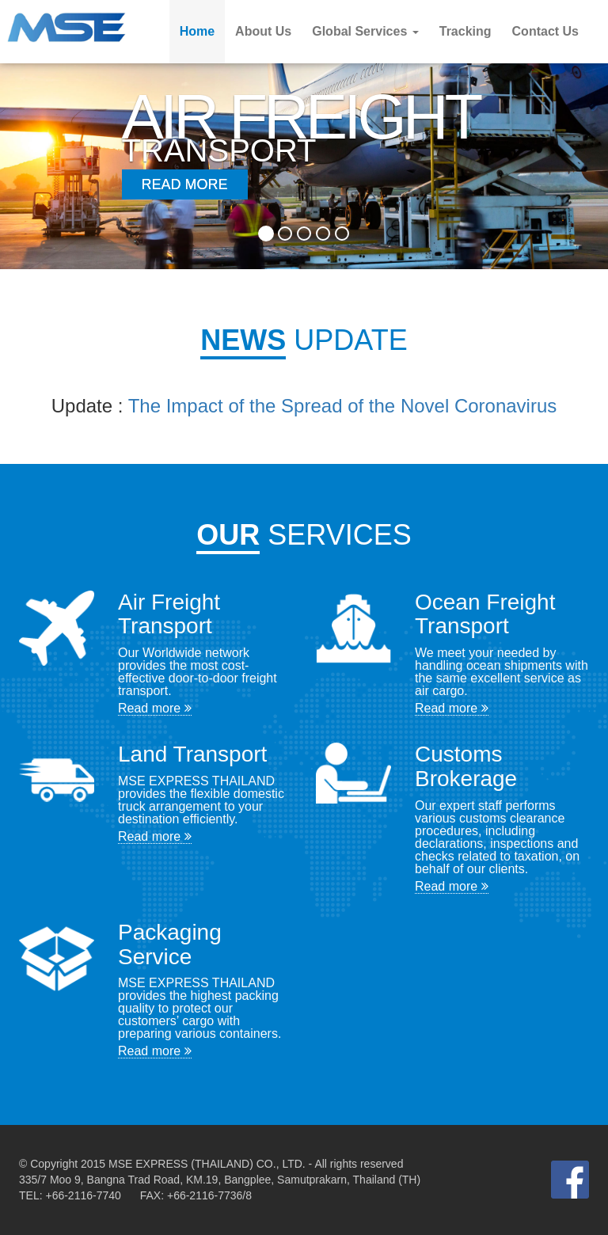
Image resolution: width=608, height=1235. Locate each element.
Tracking (465, 31)
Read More (185, 184)
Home (197, 31)
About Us (263, 31)
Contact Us (545, 31)
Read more (155, 708)
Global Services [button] (365, 31)
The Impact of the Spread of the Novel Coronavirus (342, 405)
